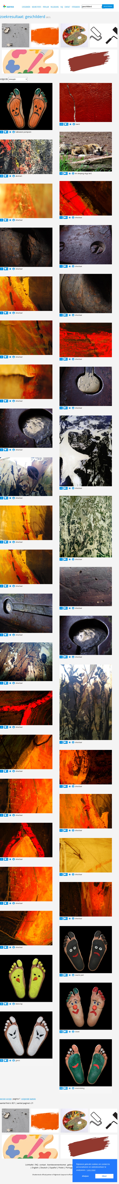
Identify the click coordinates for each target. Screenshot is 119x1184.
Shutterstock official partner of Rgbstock (46, 1175)
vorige (9, 1099)
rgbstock (8, 6)
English (35, 1167)
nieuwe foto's (36, 7)
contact (67, 7)
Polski (61, 1167)
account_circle (13, 132)
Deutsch (44, 1167)
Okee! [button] (104, 1176)
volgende (25, 1099)
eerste (3, 1099)
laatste (33, 1099)
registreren (108, 6)
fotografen (76, 7)
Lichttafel (29, 1164)
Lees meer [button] (91, 1170)
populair (46, 7)
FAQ (62, 7)
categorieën (26, 7)
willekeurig (55, 7)
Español (53, 1167)
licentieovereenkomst (56, 1164)
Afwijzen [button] (85, 1176)
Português (70, 1167)
